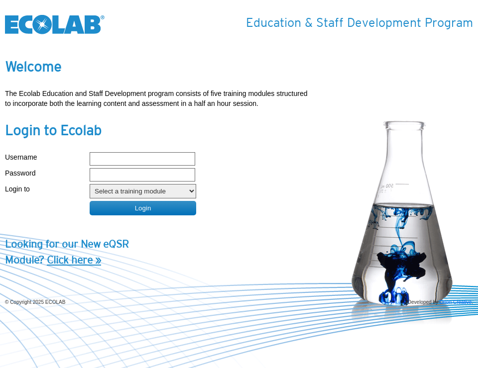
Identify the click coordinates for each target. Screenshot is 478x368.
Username (21, 157)
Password (20, 173)
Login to (17, 189)
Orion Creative (456, 302)
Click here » (74, 260)
